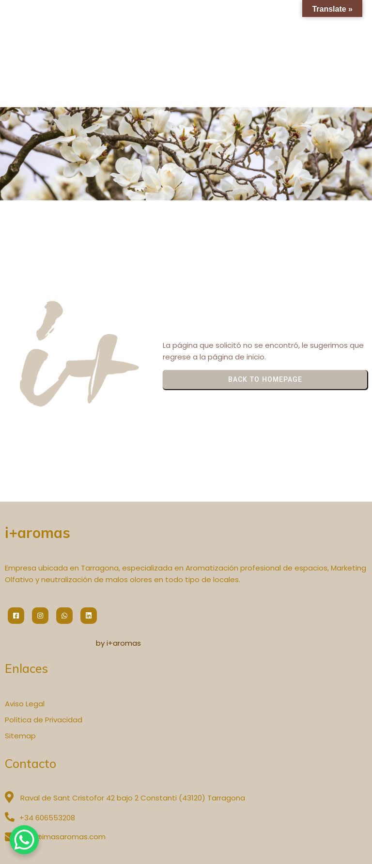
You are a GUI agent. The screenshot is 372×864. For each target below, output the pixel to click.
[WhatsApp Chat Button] (24, 839)
